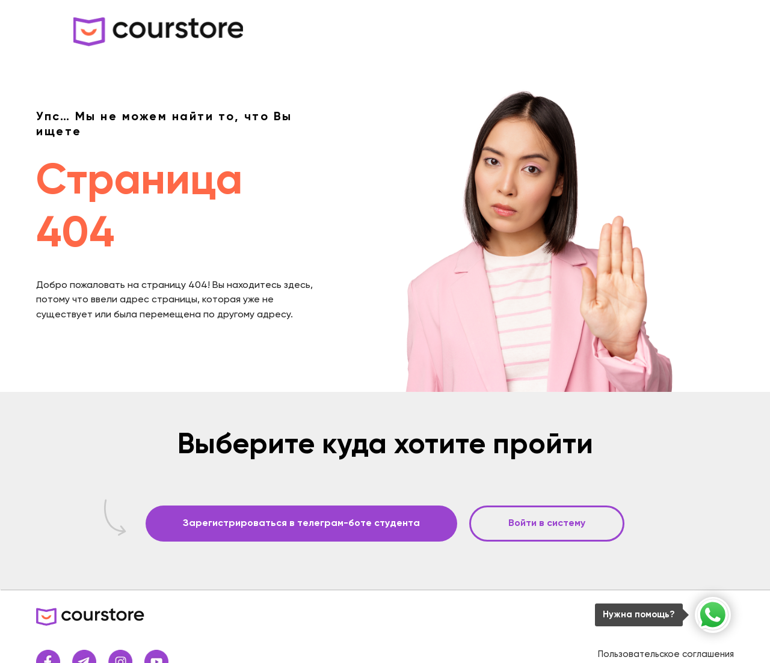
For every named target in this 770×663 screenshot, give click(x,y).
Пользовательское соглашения (666, 654)
